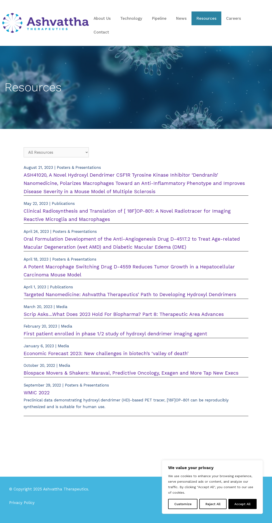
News (181, 18)
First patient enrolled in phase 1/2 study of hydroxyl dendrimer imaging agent (115, 334)
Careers (233, 18)
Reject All (212, 504)
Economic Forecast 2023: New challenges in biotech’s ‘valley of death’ (106, 353)
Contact (101, 32)
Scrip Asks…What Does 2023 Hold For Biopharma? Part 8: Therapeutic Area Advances (124, 314)
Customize (183, 504)
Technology (131, 18)
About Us (102, 18)
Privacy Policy (22, 502)
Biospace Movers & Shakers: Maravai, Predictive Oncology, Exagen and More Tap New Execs (131, 373)
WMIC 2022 (37, 392)
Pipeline (159, 18)
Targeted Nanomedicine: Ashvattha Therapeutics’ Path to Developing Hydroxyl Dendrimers (130, 294)
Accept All (242, 504)
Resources (206, 18)
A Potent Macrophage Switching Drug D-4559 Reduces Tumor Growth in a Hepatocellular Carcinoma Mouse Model (129, 271)
